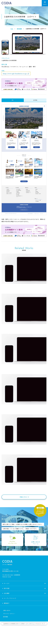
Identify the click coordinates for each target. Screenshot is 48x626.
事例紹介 (6, 603)
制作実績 (6, 588)
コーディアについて (10, 598)
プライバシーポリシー (9, 613)
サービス (6, 583)
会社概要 (6, 593)
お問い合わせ (6, 610)
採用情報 (5, 617)
